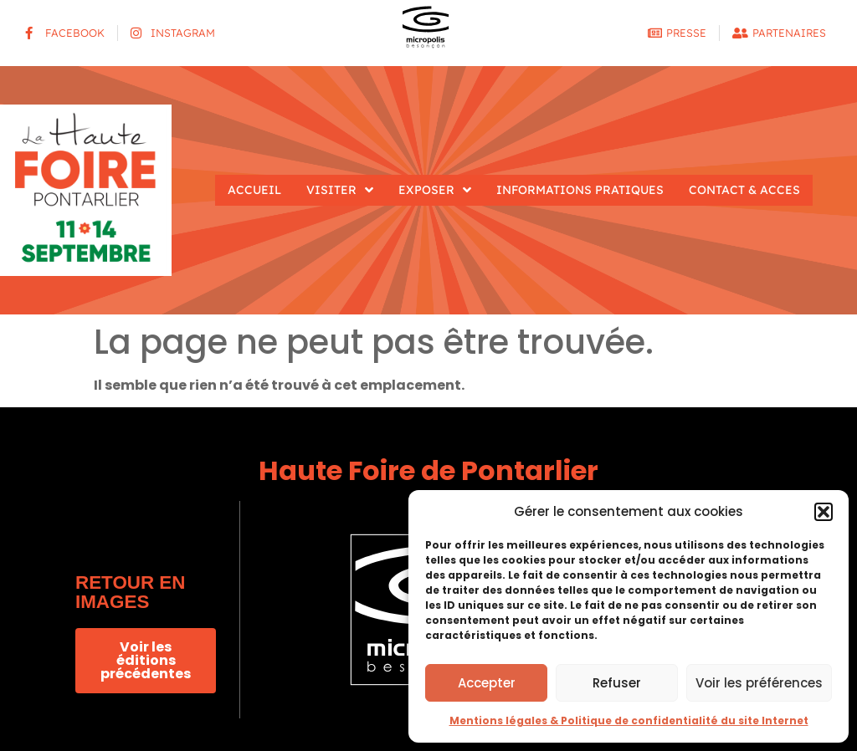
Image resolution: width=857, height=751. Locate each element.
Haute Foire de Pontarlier (428, 470)
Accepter (487, 683)
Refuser (617, 683)
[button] (823, 511)
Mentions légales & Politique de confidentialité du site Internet (628, 720)
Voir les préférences (759, 683)
